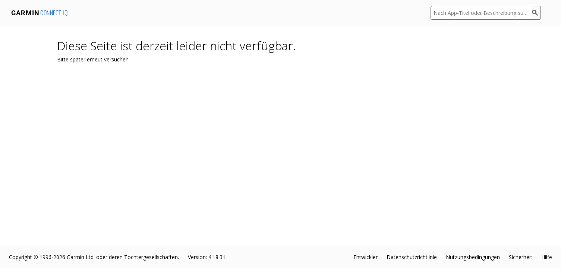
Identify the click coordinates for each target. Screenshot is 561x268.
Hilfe (546, 257)
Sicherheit (520, 257)
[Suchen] (536, 13)
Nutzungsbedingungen (473, 257)
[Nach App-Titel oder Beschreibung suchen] (481, 13)
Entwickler (365, 257)
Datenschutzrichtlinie (412, 257)
